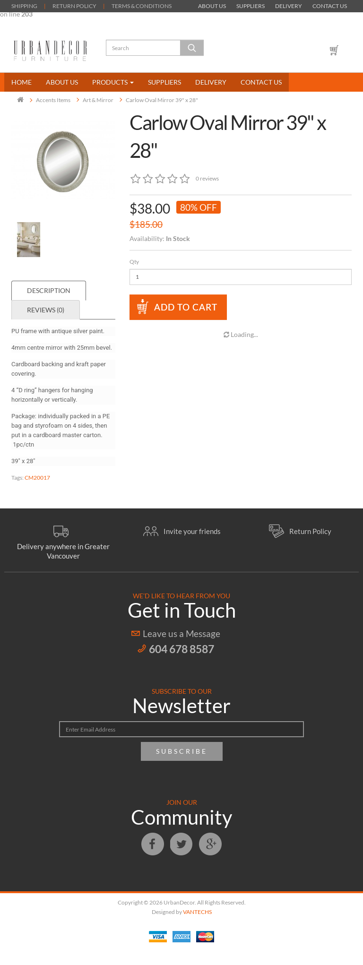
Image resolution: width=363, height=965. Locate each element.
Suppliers (250, 5)
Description (48, 290)
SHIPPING (24, 5)
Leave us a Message (181, 633)
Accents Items (53, 99)
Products (113, 82)
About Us (212, 5)
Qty (134, 261)
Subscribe (181, 751)
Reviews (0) (45, 310)
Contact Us (329, 5)
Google (210, 844)
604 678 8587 (181, 648)
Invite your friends (192, 531)
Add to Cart (185, 307)
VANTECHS (197, 911)
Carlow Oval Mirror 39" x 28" (162, 99)
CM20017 (37, 477)
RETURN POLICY (74, 5)
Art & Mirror (98, 99)
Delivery (288, 5)
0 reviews (207, 178)
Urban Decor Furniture (50, 50)
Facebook (152, 844)
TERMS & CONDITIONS (142, 5)
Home (21, 82)
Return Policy (310, 531)
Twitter (181, 844)
